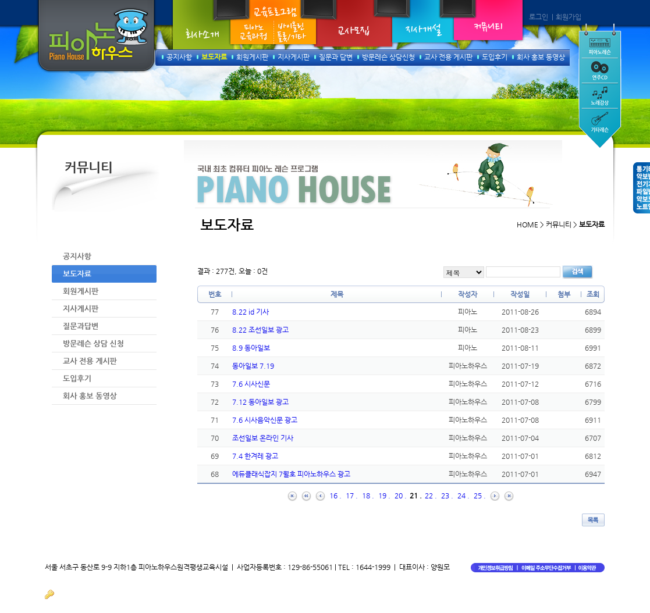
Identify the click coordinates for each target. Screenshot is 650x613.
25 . (480, 495)
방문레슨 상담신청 (388, 57)
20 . (401, 495)
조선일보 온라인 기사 (262, 438)
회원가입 (568, 17)
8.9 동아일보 (251, 348)
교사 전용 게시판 (448, 57)
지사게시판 (294, 57)
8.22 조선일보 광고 (260, 330)
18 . (368, 495)
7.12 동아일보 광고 (260, 402)
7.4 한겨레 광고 (255, 456)
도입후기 (494, 57)
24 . (463, 495)
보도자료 (214, 57)
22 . (431, 495)
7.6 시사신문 (251, 384)
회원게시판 (252, 57)
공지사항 (179, 57)
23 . (447, 495)
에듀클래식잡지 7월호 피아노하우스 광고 (291, 474)
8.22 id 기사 (250, 312)
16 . (335, 495)
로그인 (538, 17)
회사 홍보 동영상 (541, 57)
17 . (352, 495)
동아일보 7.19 (253, 366)
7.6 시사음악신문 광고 (264, 420)
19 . (384, 495)
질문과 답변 (336, 57)
